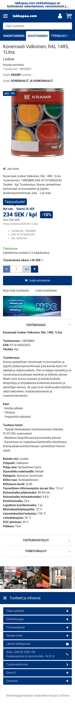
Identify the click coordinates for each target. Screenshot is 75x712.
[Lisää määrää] (34, 269)
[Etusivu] (24, 16)
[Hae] (68, 25)
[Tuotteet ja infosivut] (6, 16)
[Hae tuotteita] (37, 25)
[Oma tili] (60, 16)
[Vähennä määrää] (6, 269)
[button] (13, 64)
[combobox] (37, 25)
